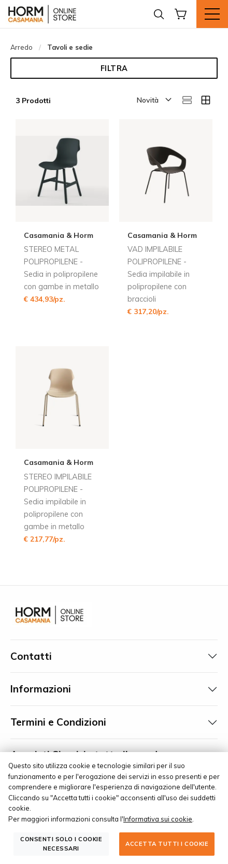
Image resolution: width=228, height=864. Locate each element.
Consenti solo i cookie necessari (61, 843)
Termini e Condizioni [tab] (58, 722)
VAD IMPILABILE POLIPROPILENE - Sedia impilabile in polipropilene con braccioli (158, 274)
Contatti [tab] (31, 656)
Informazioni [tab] (40, 689)
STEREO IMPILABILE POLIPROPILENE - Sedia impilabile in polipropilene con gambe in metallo (58, 501)
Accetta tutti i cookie (166, 843)
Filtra (114, 68)
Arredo (21, 47)
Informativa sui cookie (157, 819)
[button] (153, 100)
